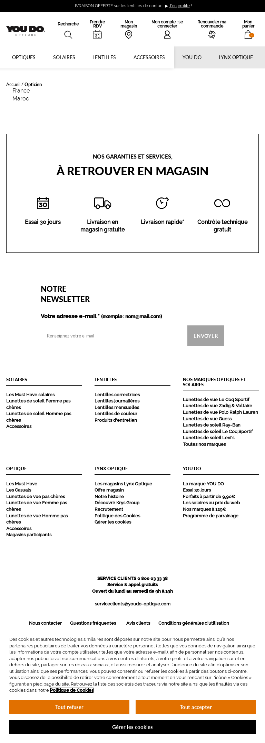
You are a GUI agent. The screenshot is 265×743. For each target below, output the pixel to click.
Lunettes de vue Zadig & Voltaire (217, 405)
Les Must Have (21, 483)
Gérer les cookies (113, 522)
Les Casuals (18, 490)
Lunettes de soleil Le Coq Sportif (218, 431)
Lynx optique (236, 57)
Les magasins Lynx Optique (123, 483)
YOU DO (192, 57)
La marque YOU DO (203, 483)
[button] (248, 29)
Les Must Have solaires (30, 394)
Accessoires (149, 57)
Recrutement (109, 509)
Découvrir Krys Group (117, 502)
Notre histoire (109, 496)
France (21, 90)
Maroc (20, 98)
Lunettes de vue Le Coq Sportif (216, 399)
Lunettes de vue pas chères (35, 496)
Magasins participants (28, 534)
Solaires (64, 57)
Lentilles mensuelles (117, 407)
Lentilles (104, 57)
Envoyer (206, 336)
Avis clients (138, 623)
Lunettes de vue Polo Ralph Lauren (220, 412)
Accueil (13, 84)
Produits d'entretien (116, 420)
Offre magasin (109, 490)
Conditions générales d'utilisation (193, 623)
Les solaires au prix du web (211, 502)
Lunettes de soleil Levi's (208, 437)
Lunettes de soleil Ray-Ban (212, 425)
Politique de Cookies (72, 690)
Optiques (24, 57)
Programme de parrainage (210, 515)
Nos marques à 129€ (204, 509)
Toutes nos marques (204, 444)
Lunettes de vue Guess (207, 418)
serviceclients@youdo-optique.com (132, 603)
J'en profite (179, 5)
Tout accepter (196, 707)
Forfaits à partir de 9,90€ (209, 496)
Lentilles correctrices (117, 394)
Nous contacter (45, 623)
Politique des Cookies (117, 515)
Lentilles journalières (117, 400)
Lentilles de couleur (116, 413)
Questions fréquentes (93, 623)
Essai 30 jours (197, 490)
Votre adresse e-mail (101, 316)
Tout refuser (69, 707)
